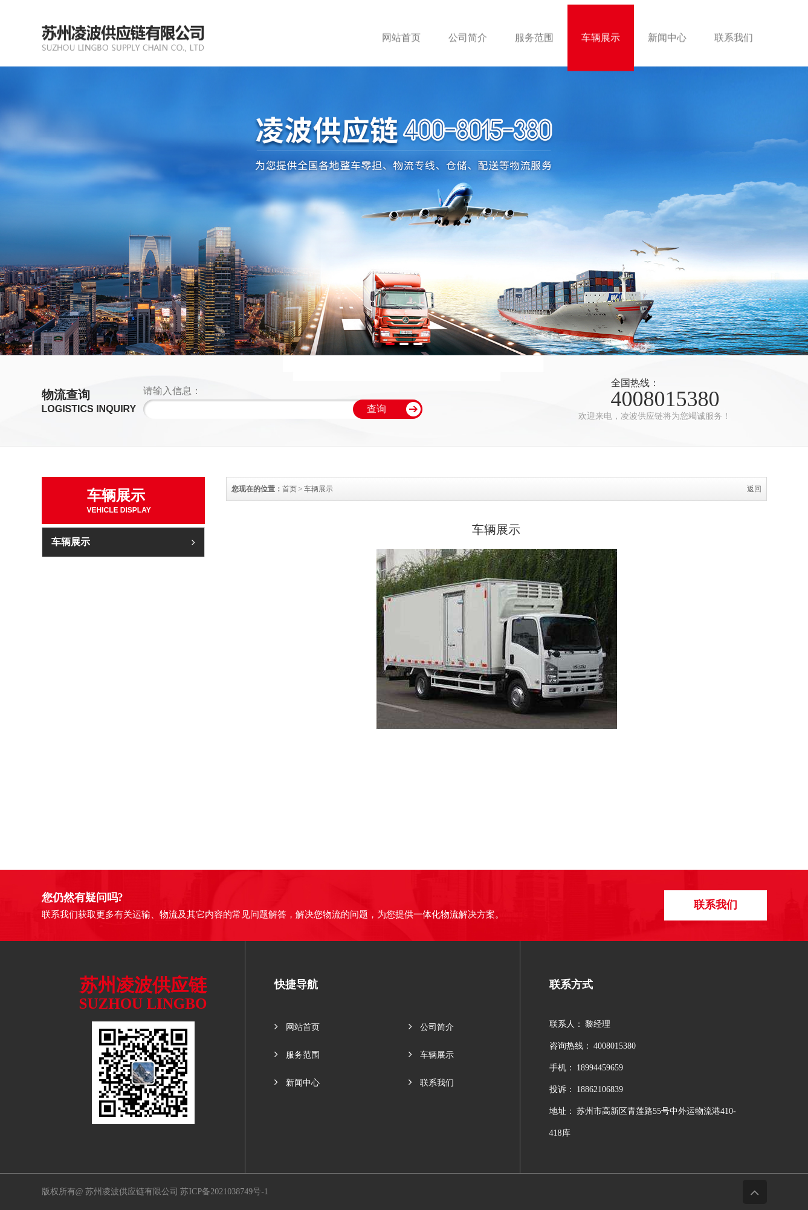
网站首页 (297, 1026)
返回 (754, 489)
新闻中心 (297, 1082)
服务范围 (297, 1054)
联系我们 (718, 905)
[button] (390, 344)
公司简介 (431, 1026)
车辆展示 (123, 542)
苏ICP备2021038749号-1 (224, 1191)
